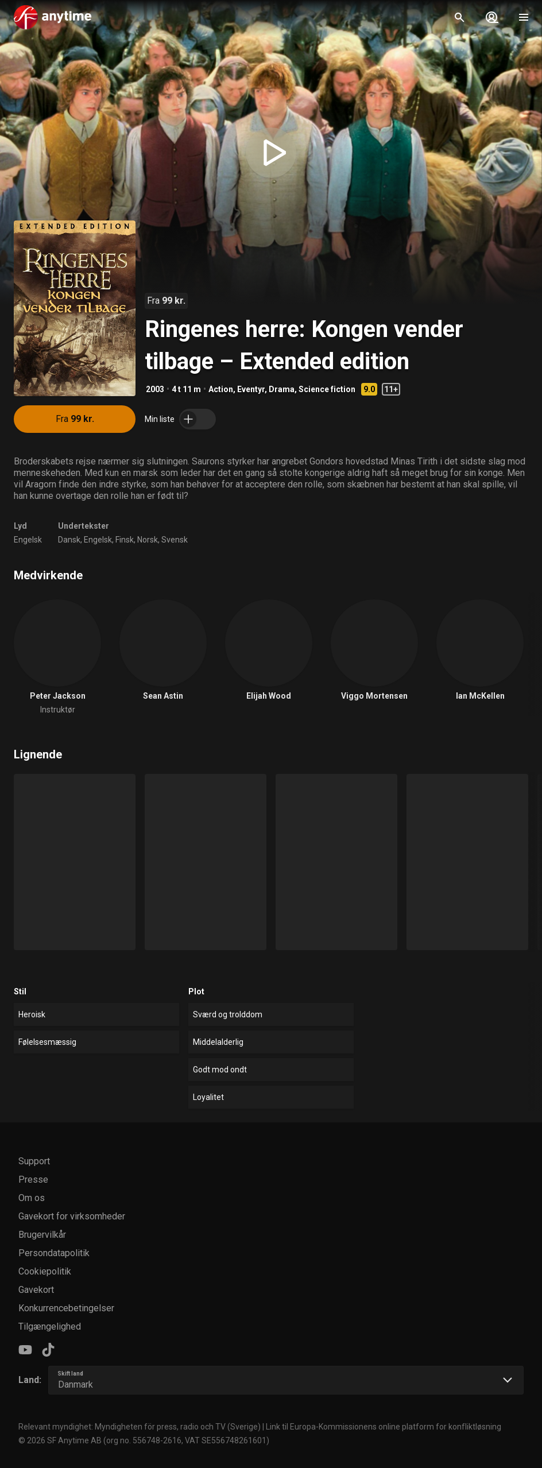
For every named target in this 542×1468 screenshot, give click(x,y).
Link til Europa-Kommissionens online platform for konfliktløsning (383, 1426)
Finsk (124, 539)
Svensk (174, 539)
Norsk (147, 539)
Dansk (69, 539)
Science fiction (327, 389)
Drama (282, 389)
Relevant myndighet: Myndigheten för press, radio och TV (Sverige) (139, 1426)
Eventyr (251, 389)
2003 (155, 389)
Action (220, 389)
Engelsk (28, 539)
